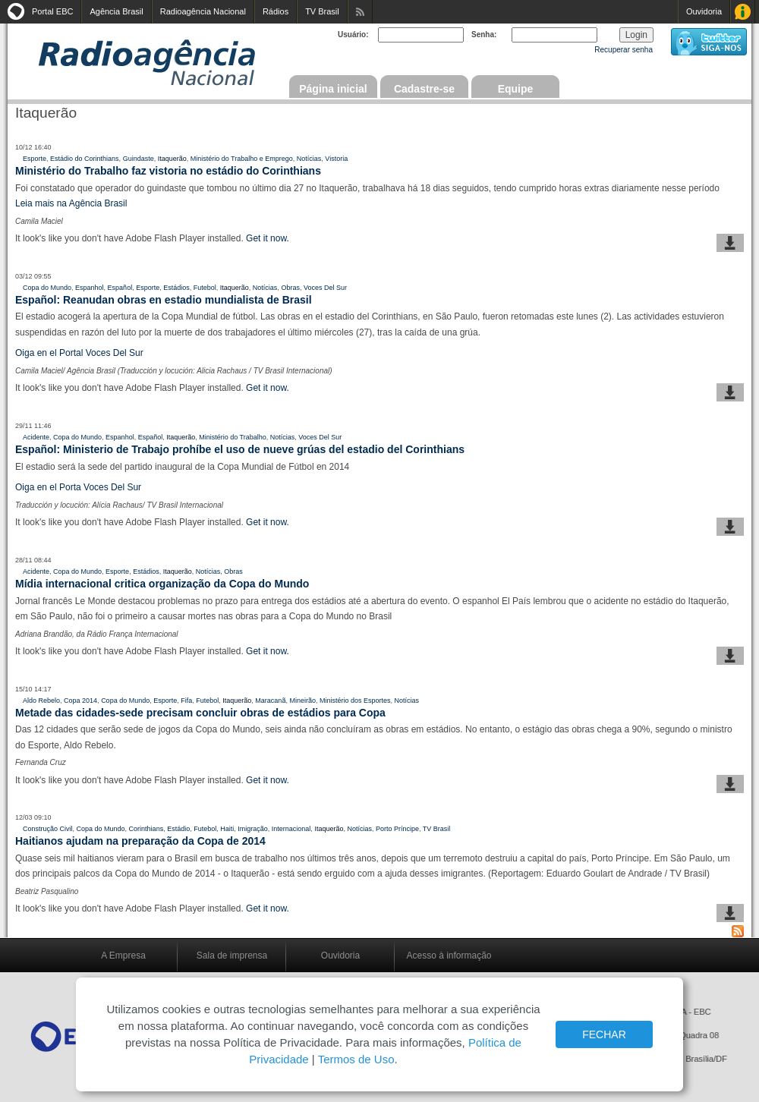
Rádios (275, 11)
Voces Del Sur (325, 287)
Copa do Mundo (47, 287)
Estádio (178, 829)
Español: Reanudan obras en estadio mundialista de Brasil (163, 300)
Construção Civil (48, 829)
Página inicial (333, 89)
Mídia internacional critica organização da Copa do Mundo (162, 584)
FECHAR (604, 1034)
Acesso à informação (448, 955)
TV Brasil (322, 11)
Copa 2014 (80, 700)
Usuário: (353, 34)
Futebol (205, 287)
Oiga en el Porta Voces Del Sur (78, 487)
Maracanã (270, 700)
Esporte (34, 158)
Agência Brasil (116, 11)
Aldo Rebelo (41, 700)
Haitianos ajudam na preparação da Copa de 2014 (140, 841)
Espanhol (89, 287)
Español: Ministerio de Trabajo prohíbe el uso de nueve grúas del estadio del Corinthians (240, 449)
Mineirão (302, 700)
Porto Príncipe (397, 829)
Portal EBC (52, 11)
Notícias (309, 158)
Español (120, 287)
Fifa (186, 700)
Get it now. (267, 238)
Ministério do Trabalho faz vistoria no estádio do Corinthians (168, 171)
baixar (730, 243)
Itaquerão (172, 158)
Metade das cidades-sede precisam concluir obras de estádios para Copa (200, 713)
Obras (290, 287)
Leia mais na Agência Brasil (72, 203)
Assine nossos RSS (360, 12)
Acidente (36, 437)
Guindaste (138, 158)
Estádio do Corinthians (84, 158)
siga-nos (709, 41)
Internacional (291, 829)
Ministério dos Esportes (355, 700)
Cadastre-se (424, 89)
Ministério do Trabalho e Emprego (242, 158)
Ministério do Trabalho (232, 437)
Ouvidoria (704, 11)
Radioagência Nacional (203, 11)
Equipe (516, 89)
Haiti (227, 829)
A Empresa (123, 955)
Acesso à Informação (742, 12)
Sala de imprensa (232, 955)
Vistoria (336, 158)
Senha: (483, 34)
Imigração (253, 829)
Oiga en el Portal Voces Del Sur (79, 353)
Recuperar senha (623, 50)
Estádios (176, 287)
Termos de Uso (356, 1059)
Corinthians (146, 829)
